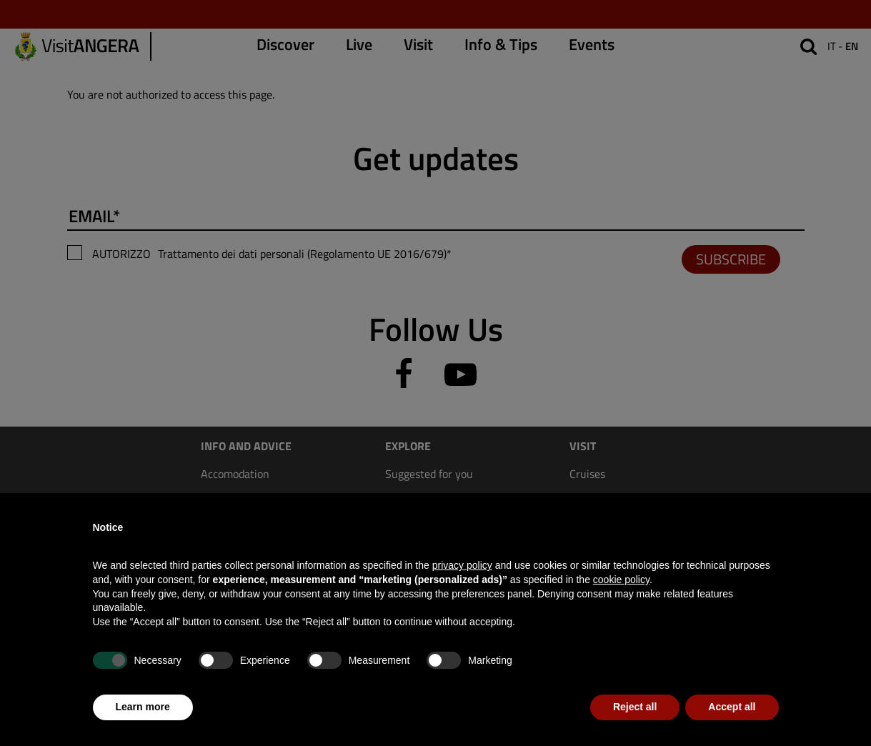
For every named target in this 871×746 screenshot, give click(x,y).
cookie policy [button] (621, 579)
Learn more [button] (143, 706)
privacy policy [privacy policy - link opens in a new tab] (462, 565)
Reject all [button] (635, 706)
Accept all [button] (731, 706)
